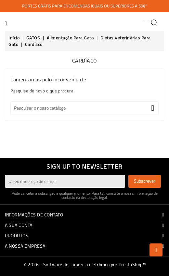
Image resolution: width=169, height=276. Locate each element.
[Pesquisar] (84, 108)
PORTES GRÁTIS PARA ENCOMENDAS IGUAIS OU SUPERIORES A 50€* (84, 6)
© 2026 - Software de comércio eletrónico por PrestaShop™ (84, 264)
